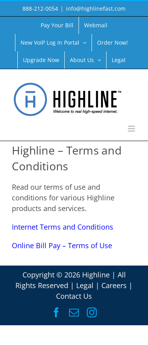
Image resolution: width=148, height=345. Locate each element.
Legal (85, 285)
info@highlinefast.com (96, 8)
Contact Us (74, 296)
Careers (114, 285)
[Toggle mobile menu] (132, 128)
